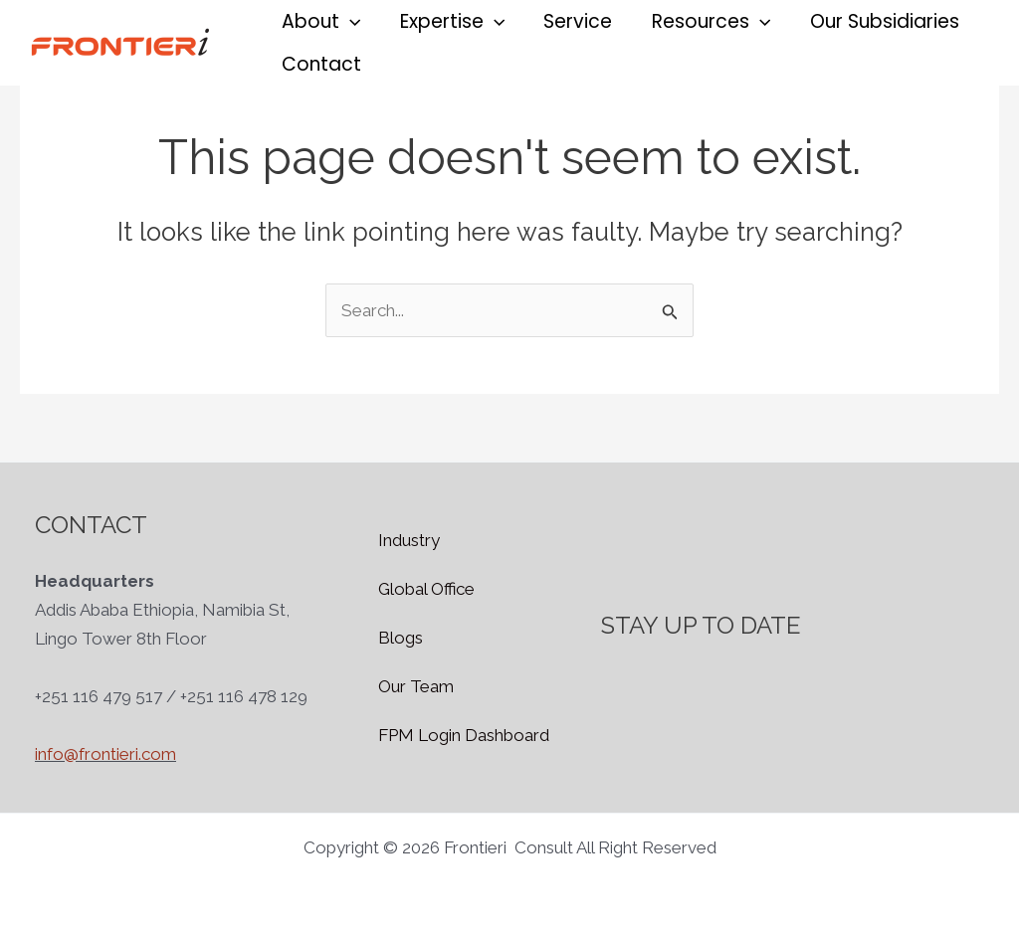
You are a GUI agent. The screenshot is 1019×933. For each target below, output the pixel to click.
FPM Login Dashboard (463, 735)
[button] (320, 21)
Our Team (416, 686)
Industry (409, 540)
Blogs (400, 638)
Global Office (426, 589)
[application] (348, 21)
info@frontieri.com (105, 754)
